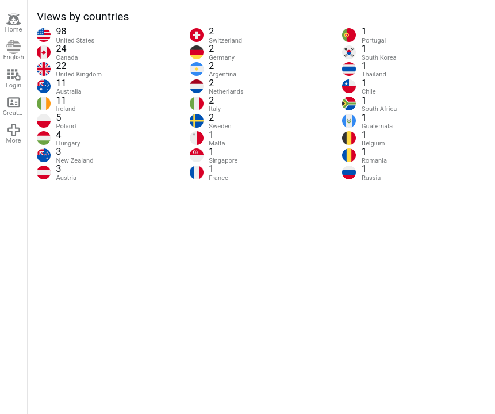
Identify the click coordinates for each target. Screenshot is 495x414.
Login (14, 78)
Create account (15, 106)
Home (13, 23)
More (13, 133)
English (13, 51)
